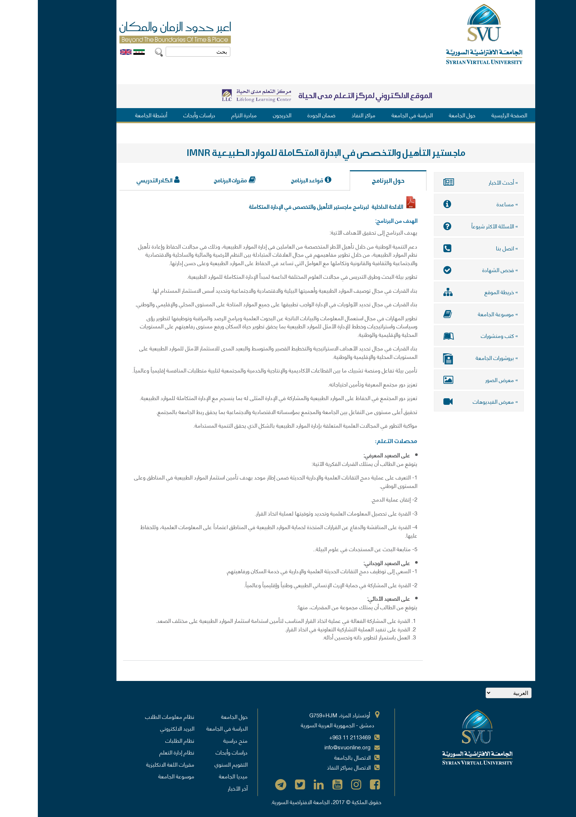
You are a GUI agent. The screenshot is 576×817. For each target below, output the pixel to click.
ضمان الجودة (284, 115)
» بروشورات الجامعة (441, 358)
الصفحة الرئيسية (471, 115)
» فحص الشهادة (441, 269)
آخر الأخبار (200, 788)
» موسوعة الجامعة (441, 313)
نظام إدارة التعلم (139, 752)
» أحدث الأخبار (441, 182)
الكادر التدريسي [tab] (116, 180)
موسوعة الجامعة (138, 776)
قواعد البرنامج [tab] (269, 180)
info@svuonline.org (310, 747)
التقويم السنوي (193, 764)
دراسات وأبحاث (161, 115)
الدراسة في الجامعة (374, 115)
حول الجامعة (424, 115)
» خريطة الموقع (441, 291)
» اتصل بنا (441, 247)
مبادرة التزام (206, 115)
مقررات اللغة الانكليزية (132, 764)
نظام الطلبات (141, 740)
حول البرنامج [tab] (350, 180)
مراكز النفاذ (326, 115)
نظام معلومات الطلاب (131, 716)
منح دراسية (198, 740)
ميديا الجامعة (195, 776)
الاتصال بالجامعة (314, 757)
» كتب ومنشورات (441, 335)
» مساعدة (441, 204)
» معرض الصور (441, 379)
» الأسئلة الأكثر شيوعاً (441, 226)
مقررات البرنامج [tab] (192, 180)
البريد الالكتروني (139, 728)
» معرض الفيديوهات (441, 401)
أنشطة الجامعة (113, 115)
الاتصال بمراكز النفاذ (311, 767)
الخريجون (244, 115)
